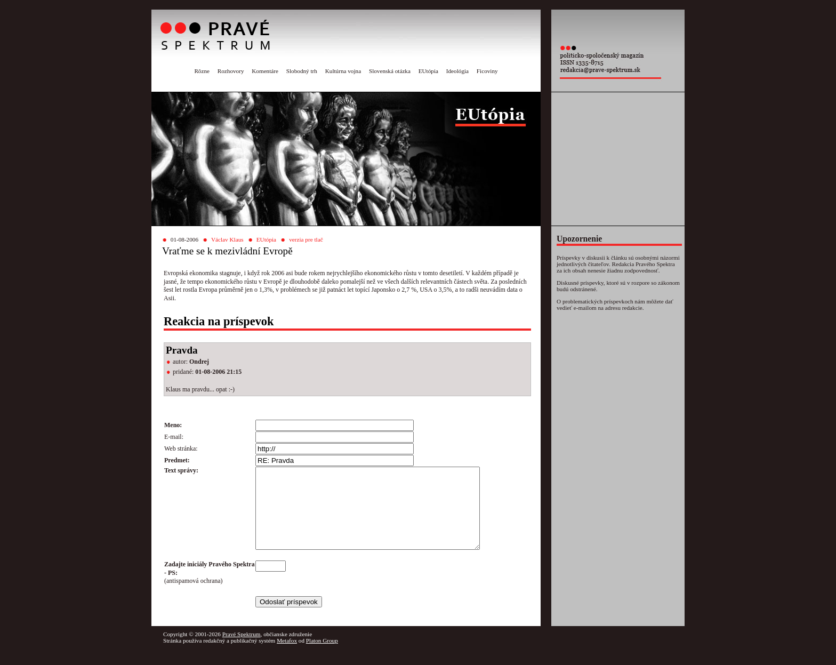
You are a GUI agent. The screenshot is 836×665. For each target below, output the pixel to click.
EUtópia (428, 71)
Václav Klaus (227, 239)
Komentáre (265, 71)
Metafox (287, 656)
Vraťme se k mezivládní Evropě (227, 251)
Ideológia (457, 71)
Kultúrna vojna (343, 71)
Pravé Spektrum (241, 650)
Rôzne (202, 71)
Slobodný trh (301, 71)
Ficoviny (487, 71)
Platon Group (322, 656)
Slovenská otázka (390, 71)
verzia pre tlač (306, 239)
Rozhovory (231, 71)
